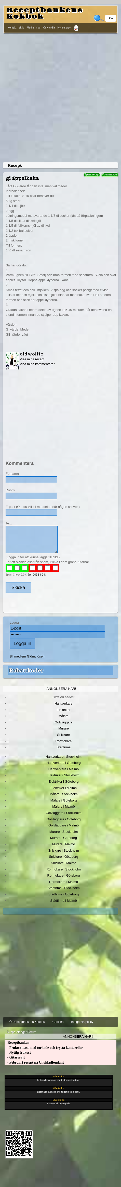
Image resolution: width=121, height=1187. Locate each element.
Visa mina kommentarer (37, 364)
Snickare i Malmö (63, 863)
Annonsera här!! (78, 1036)
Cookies (57, 1022)
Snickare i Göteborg (63, 857)
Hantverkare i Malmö (63, 769)
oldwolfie (31, 354)
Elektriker (64, 710)
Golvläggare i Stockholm (63, 813)
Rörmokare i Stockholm (63, 869)
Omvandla (49, 27)
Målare (64, 716)
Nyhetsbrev (64, 27)
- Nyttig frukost (18, 1052)
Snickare (63, 735)
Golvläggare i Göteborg (64, 819)
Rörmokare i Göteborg (63, 875)
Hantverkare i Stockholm (64, 757)
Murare (63, 728)
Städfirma (64, 747)
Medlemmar (34, 27)
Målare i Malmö (63, 806)
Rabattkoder (26, 670)
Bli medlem (18, 656)
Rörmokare (63, 741)
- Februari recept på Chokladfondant (34, 1062)
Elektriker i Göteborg (63, 781)
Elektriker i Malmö (63, 788)
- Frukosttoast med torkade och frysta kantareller (44, 1048)
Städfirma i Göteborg (63, 894)
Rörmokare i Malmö (63, 882)
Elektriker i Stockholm (63, 775)
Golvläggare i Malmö (63, 825)
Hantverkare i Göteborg (63, 763)
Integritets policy (82, 1022)
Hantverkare (64, 703)
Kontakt (12, 27)
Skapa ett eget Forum (21, 1032)
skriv (21, 27)
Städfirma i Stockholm (64, 888)
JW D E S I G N (37, 574)
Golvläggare (64, 722)
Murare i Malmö (63, 844)
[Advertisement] (59, 96)
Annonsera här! (61, 689)
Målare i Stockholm (63, 794)
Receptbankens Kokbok (44, 13)
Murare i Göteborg (63, 838)
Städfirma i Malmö (63, 901)
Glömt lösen (36, 656)
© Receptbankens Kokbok (27, 1022)
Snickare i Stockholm (63, 850)
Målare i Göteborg (63, 800)
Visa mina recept (32, 359)
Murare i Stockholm (63, 832)
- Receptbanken (17, 1043)
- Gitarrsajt (15, 1057)
